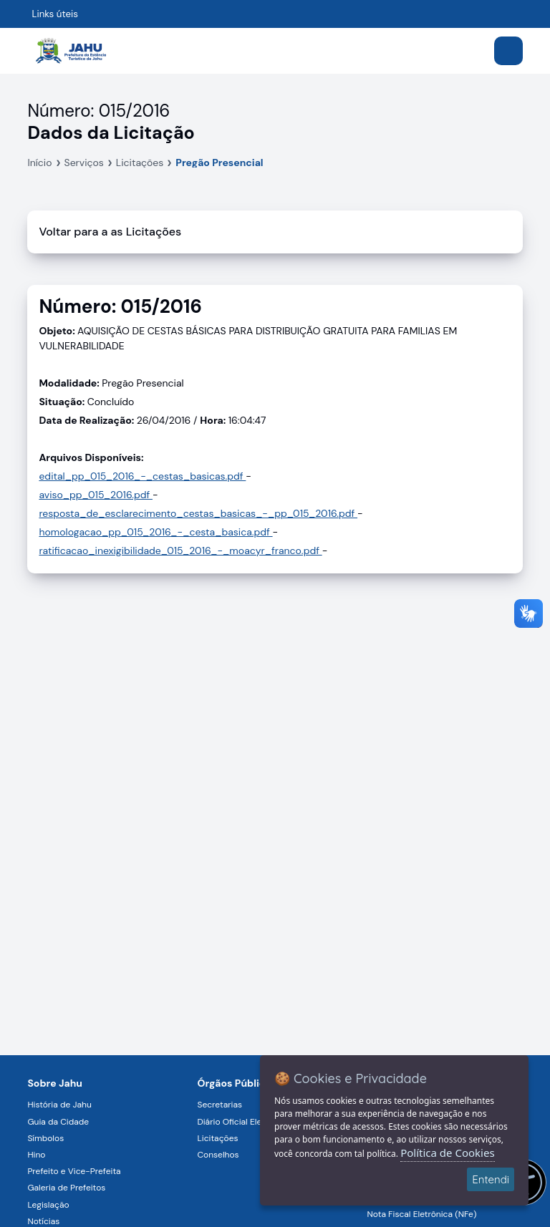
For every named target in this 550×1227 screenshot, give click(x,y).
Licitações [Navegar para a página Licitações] (217, 1138)
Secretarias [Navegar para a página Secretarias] (219, 1104)
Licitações (140, 162)
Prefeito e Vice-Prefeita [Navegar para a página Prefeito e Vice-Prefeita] (73, 1171)
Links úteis (55, 14)
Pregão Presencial (219, 162)
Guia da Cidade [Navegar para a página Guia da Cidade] (58, 1121)
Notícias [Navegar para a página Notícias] (43, 1221)
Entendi (490, 1179)
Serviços (84, 162)
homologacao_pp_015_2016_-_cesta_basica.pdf (155, 531)
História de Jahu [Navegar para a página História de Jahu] (59, 1104)
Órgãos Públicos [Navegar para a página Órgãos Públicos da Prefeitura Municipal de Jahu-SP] (236, 1083)
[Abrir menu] (508, 51)
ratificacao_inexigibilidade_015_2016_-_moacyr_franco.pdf (180, 550)
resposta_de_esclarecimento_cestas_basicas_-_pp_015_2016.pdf (198, 513)
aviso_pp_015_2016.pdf (96, 494)
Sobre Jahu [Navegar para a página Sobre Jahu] (54, 1083)
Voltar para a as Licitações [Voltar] (110, 231)
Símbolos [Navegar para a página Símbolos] (45, 1138)
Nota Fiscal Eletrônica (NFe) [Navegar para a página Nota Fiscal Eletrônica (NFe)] (422, 1214)
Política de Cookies (447, 1152)
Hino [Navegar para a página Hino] (36, 1154)
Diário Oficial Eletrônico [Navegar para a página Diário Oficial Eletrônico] (243, 1121)
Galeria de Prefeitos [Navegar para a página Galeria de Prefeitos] (66, 1187)
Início (39, 162)
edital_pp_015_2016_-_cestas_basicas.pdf (142, 476)
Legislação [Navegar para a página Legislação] (48, 1205)
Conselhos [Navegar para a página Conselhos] (217, 1154)
